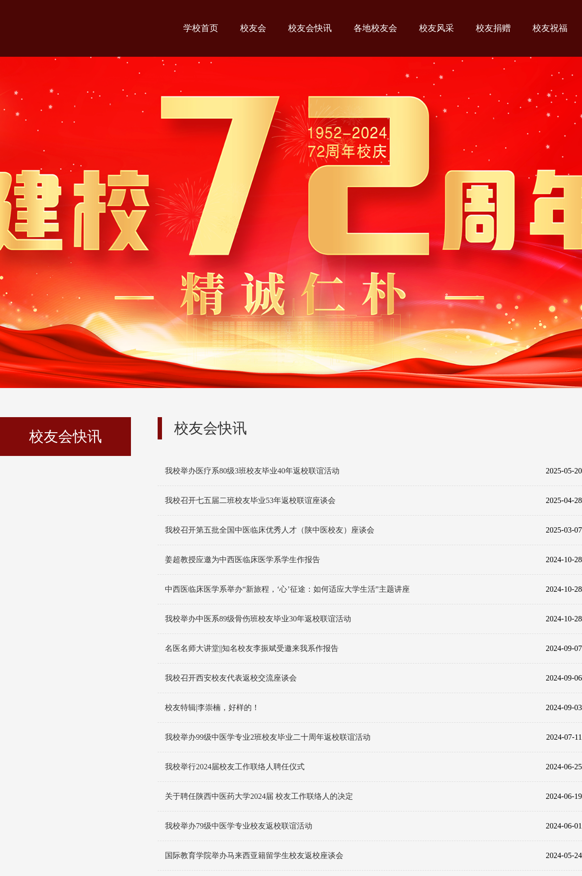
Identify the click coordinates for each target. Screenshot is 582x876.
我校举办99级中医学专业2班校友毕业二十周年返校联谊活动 (373, 737)
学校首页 (200, 28)
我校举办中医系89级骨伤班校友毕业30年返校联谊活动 (373, 618)
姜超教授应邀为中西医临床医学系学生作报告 (373, 559)
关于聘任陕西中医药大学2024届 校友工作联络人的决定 (373, 796)
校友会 (253, 28)
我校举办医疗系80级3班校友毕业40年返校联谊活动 (373, 471)
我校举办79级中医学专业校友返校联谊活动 (373, 826)
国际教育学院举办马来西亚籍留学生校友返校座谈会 (373, 855)
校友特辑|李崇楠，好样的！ (373, 707)
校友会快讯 (310, 28)
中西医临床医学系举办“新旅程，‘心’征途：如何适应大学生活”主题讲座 (373, 589)
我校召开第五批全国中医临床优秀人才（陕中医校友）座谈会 (373, 530)
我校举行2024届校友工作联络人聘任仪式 (373, 766)
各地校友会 (375, 28)
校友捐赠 (493, 28)
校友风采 (436, 28)
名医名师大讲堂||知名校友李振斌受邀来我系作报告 (373, 648)
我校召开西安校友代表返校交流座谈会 (373, 678)
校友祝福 (550, 28)
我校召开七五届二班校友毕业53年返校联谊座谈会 (373, 500)
